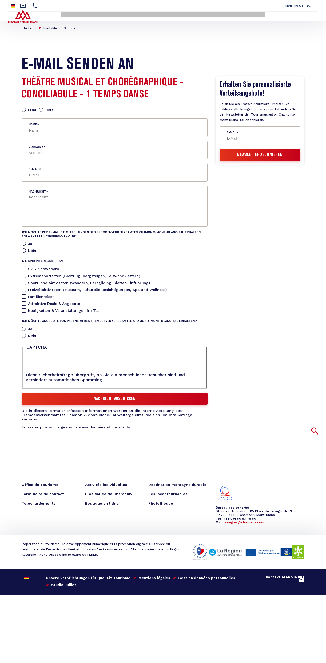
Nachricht (37, 190)
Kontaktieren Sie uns (59, 27)
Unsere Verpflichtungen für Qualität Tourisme (88, 577)
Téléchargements (38, 502)
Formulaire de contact (43, 493)
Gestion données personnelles (206, 577)
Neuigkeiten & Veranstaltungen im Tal (63, 309)
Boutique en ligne (102, 502)
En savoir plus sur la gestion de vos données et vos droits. (76, 426)
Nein (32, 249)
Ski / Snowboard (43, 267)
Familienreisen (41, 295)
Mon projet (294, 5)
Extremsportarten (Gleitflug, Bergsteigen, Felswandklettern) (84, 274)
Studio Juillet (63, 584)
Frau (32, 108)
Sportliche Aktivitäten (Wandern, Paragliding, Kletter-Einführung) (89, 281)
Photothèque (160, 502)
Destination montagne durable (177, 483)
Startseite (29, 27)
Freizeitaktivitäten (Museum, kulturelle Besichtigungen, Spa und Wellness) (97, 288)
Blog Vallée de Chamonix (108, 493)
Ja (30, 242)
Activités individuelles (106, 483)
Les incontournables (168, 493)
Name (33, 123)
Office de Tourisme (40, 483)
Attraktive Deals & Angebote (54, 302)
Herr (49, 108)
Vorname (36, 145)
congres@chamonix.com (244, 521)
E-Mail (34, 168)
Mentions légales (154, 577)
